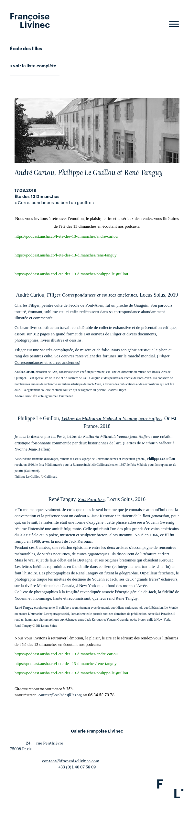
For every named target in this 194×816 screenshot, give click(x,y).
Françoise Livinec (30, 19)
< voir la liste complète (33, 65)
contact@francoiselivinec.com (70, 761)
